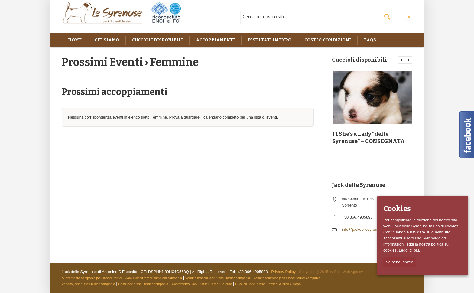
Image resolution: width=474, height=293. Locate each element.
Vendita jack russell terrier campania (88, 284)
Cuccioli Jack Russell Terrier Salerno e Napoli (268, 284)
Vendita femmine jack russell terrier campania (286, 278)
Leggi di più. (409, 250)
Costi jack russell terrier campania (143, 284)
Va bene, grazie (399, 262)
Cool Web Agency (348, 272)
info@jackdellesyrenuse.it (364, 229)
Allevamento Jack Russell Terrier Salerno (201, 284)
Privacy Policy (283, 271)
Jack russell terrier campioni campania (153, 278)
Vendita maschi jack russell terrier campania (217, 278)
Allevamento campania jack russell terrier (92, 278)
